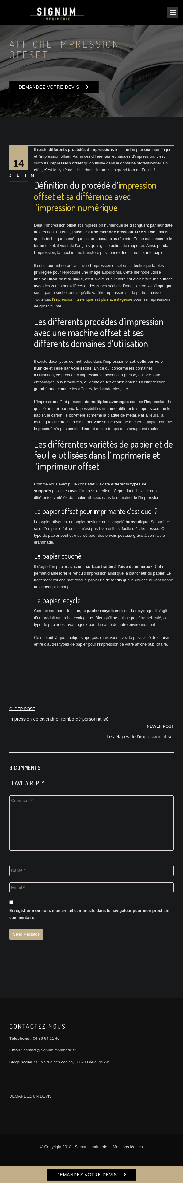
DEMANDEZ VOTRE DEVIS (49, 87)
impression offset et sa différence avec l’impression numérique (95, 196)
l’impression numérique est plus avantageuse (92, 299)
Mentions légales (128, 1147)
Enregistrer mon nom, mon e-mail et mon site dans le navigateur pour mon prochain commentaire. (89, 914)
